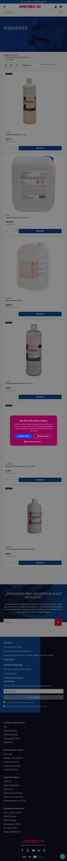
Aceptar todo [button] (23, 436)
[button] (33, 441)
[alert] (33, 430)
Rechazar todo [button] (43, 436)
